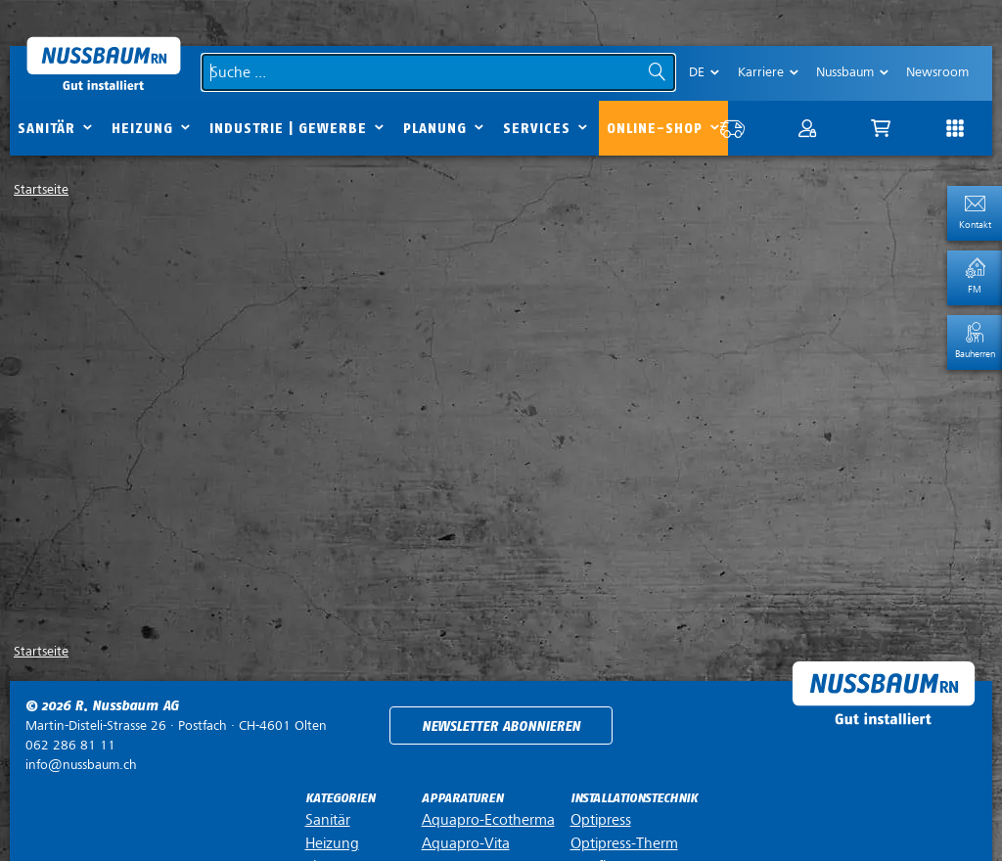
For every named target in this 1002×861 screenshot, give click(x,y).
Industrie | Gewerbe (288, 128)
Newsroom (937, 72)
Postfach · (176, 725)
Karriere (761, 72)
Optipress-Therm (624, 843)
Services (536, 128)
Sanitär (46, 128)
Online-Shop (655, 128)
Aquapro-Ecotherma (488, 820)
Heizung (142, 128)
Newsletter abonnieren (501, 726)
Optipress (600, 820)
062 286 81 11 (70, 745)
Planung (435, 128)
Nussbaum (845, 72)
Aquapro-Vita (466, 843)
